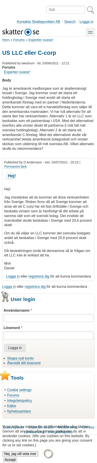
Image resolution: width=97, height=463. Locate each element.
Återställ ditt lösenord (23, 363)
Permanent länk (15, 166)
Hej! (12, 175)
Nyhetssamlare (19, 411)
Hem (5, 40)
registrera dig (39, 276)
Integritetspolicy (19, 400)
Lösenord (12, 328)
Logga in (86, 22)
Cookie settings (19, 390)
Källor (11, 406)
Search (70, 22)
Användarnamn (16, 310)
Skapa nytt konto (20, 358)
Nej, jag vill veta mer (20, 457)
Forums (19, 40)
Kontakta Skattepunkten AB (38, 22)
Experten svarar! (40, 40)
